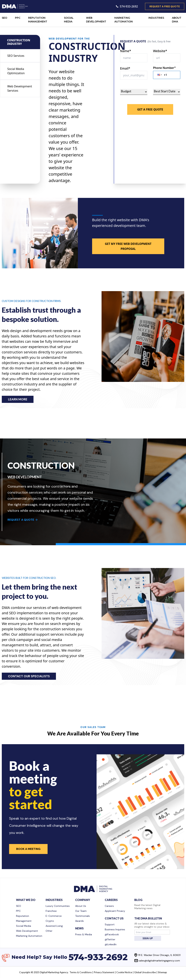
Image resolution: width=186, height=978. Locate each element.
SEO (4, 17)
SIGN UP (148, 938)
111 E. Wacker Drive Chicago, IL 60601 (159, 955)
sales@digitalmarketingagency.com (159, 960)
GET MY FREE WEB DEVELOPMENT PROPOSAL (128, 246)
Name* (125, 51)
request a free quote (164, 6)
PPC (17, 17)
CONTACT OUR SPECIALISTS (29, 676)
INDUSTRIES (156, 17)
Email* (125, 68)
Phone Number (164, 68)
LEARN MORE (17, 399)
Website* (160, 51)
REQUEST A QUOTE (22, 520)
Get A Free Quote (150, 109)
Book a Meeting (28, 849)
